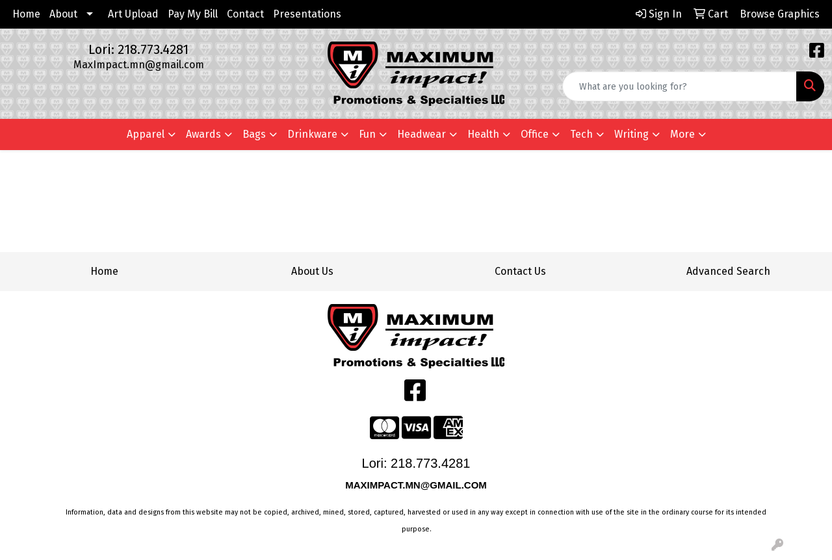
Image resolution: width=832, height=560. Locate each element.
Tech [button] (581, 134)
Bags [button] (254, 134)
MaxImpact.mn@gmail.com (138, 64)
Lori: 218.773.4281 (138, 49)
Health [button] (483, 134)
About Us (312, 271)
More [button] (682, 134)
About (63, 14)
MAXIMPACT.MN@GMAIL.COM (417, 484)
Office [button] (535, 134)
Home (26, 14)
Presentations (307, 14)
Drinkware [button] (312, 134)
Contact (245, 14)
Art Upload (133, 14)
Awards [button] (203, 134)
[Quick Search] (679, 86)
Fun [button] (367, 134)
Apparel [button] (145, 134)
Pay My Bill (193, 14)
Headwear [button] (421, 134)
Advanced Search (728, 271)
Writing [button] (631, 134)
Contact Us (520, 271)
